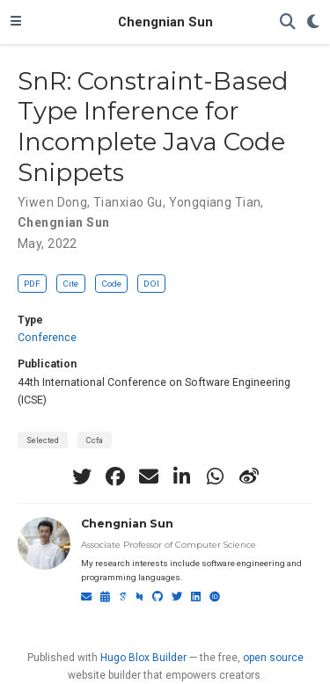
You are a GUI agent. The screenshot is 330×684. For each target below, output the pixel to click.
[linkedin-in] (182, 476)
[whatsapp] (215, 476)
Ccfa (94, 440)
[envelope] (149, 476)
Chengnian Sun (165, 22)
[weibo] (249, 476)
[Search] (288, 22)
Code (111, 283)
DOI (151, 283)
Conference (47, 337)
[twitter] (82, 476)
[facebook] (115, 476)
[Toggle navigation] (16, 22)
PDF (32, 283)
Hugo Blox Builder (143, 657)
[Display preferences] (313, 22)
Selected (42, 440)
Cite (70, 283)
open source (273, 657)
